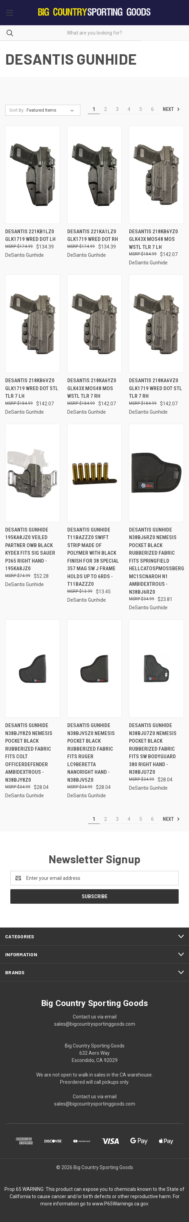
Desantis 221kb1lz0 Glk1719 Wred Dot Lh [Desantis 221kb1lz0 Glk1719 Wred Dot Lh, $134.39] (30, 235)
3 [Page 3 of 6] (117, 109)
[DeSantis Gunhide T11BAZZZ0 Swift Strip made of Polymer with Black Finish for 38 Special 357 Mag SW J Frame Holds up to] (95, 473)
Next (171, 109)
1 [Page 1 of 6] (93, 109)
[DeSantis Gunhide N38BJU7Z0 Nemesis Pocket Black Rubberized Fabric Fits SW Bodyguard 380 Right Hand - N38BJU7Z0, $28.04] (156, 668)
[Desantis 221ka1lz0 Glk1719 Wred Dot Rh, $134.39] (95, 175)
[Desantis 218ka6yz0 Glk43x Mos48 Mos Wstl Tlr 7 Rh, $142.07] (95, 324)
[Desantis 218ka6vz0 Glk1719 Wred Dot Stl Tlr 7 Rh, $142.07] (156, 324)
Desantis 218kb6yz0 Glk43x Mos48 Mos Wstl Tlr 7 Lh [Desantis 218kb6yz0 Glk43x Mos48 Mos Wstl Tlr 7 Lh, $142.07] (153, 239)
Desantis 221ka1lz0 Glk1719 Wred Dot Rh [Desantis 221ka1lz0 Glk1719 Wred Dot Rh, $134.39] (92, 235)
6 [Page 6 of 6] (152, 109)
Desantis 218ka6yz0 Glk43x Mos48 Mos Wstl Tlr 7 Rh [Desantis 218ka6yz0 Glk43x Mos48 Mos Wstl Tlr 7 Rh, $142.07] (91, 388)
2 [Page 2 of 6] (105, 109)
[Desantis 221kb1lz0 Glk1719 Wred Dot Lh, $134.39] (33, 175)
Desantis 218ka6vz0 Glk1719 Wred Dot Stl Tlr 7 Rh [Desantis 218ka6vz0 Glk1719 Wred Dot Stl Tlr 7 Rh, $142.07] (155, 388)
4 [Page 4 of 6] (129, 109)
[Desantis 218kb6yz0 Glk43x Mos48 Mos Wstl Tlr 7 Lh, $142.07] (156, 175)
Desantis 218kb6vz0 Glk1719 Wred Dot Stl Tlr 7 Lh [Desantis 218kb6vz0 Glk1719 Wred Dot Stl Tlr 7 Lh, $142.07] (31, 388)
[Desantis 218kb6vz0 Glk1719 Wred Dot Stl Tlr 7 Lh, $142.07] (33, 324)
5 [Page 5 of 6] (140, 109)
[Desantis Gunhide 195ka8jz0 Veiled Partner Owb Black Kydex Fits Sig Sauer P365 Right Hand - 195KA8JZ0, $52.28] (33, 473)
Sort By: (16, 110)
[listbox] (52, 110)
